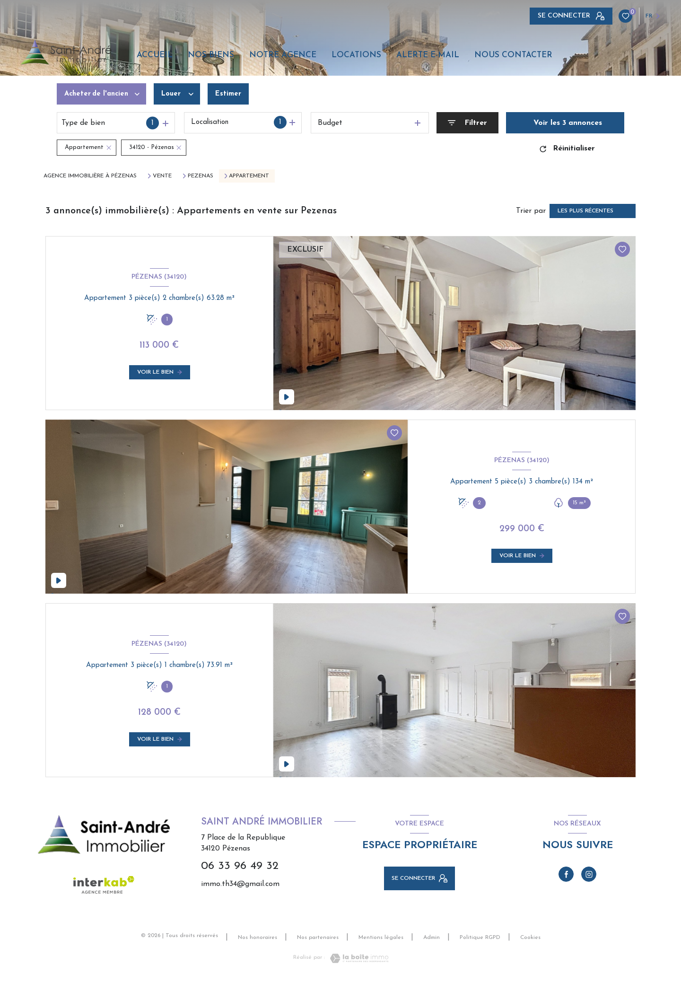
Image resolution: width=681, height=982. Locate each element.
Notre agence (282, 55)
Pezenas (200, 176)
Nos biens (211, 55)
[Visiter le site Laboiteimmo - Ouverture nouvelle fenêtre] (356, 958)
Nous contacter (513, 55)
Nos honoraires (257, 937)
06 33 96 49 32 (240, 866)
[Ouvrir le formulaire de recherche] (467, 122)
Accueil (155, 55)
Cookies (530, 937)
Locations (356, 55)
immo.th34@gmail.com (240, 884)
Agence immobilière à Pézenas (90, 176)
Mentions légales (380, 937)
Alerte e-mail (427, 55)
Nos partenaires (318, 937)
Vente (162, 176)
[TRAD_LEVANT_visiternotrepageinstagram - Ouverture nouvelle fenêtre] (588, 874)
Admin (431, 937)
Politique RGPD (480, 937)
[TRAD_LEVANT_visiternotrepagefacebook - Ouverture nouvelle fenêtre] (566, 874)
